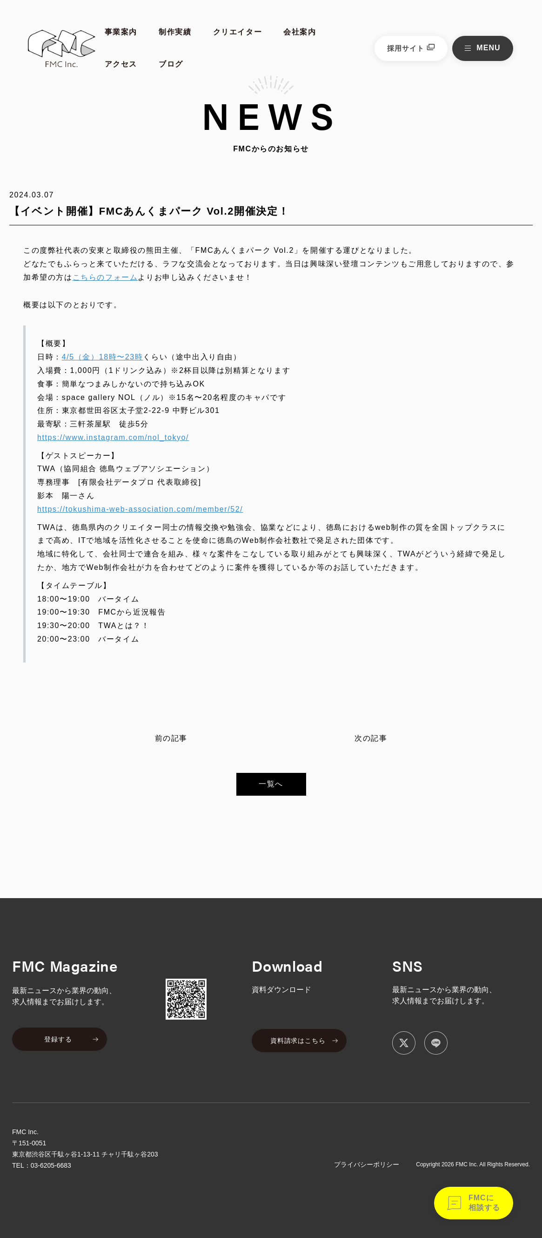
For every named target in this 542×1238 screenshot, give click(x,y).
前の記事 (171, 738)
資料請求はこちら (298, 1040)
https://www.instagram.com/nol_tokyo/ (113, 437)
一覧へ (271, 784)
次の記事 (371, 738)
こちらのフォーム (105, 277)
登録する (58, 1039)
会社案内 (299, 32)
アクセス (121, 64)
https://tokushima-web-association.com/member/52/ (140, 509)
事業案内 (121, 32)
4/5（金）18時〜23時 (102, 357)
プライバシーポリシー (366, 1164)
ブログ (171, 64)
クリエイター (237, 32)
